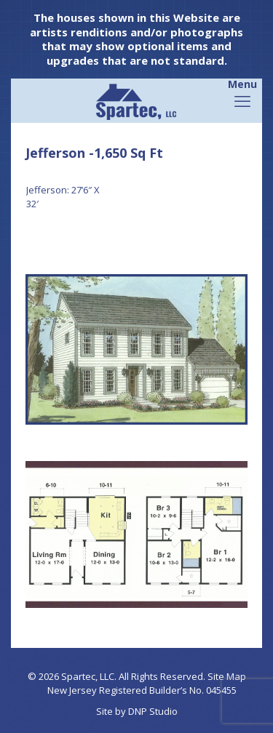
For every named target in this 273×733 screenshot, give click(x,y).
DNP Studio (153, 711)
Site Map (226, 676)
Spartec (78, 676)
